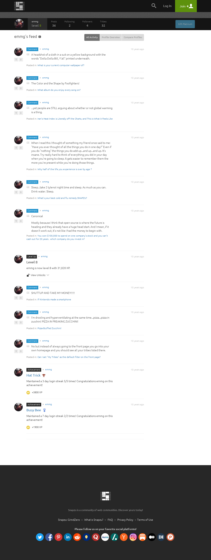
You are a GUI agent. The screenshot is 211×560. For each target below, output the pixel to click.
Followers (87, 23)
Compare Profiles (133, 37)
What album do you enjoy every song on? (59, 90)
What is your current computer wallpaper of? (60, 65)
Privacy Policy (125, 519)
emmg (37, 23)
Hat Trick (35, 375)
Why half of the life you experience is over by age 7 (64, 169)
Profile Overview (111, 37)
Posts (54, 23)
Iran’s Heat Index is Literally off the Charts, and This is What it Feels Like (75, 118)
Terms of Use (145, 519)
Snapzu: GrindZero (69, 519)
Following (70, 23)
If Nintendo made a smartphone (54, 299)
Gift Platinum (185, 24)
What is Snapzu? (93, 519)
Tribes (103, 23)
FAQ (110, 519)
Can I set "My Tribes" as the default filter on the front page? (69, 357)
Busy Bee (36, 410)
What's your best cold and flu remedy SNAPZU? (62, 198)
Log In (167, 6)
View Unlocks (38, 275)
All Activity (92, 37)
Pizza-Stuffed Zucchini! (49, 328)
